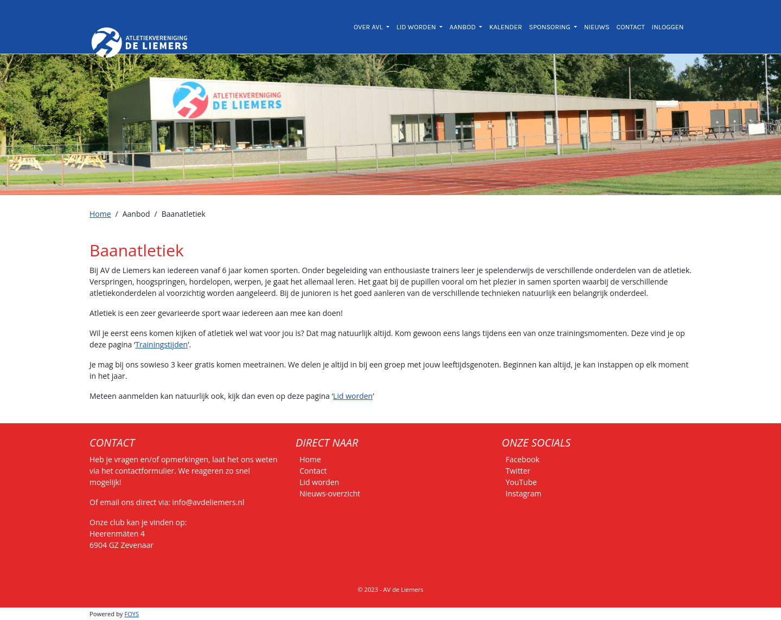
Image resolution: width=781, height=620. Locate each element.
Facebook (522, 459)
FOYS (131, 614)
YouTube (521, 482)
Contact (313, 471)
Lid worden (353, 396)
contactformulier (144, 471)
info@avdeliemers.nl (208, 502)
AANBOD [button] (463, 27)
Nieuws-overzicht (329, 493)
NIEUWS (597, 27)
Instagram (523, 493)
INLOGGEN (668, 27)
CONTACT (630, 27)
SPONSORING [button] (550, 27)
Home (100, 214)
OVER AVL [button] (369, 27)
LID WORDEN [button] (417, 27)
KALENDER (505, 27)
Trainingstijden (161, 344)
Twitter (517, 471)
